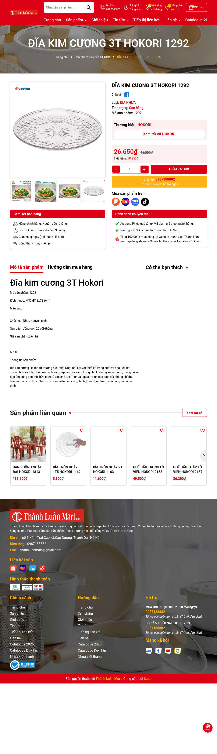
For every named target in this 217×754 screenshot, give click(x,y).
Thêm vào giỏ (179, 169)
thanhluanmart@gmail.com (40, 550)
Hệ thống (156, 7)
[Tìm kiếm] (88, 7)
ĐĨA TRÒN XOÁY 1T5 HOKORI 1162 (67, 469)
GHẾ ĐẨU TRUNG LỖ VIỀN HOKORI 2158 (148, 469)
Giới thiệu (100, 20)
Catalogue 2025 (199, 20)
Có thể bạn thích (164, 267)
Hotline (113, 7)
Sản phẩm (177, 7)
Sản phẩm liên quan (38, 413)
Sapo (148, 679)
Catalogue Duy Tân (24, 650)
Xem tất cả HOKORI (159, 134)
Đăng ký (134, 5)
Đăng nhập (136, 9)
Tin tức (119, 20)
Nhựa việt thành (22, 657)
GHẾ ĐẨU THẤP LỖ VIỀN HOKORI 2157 (187, 469)
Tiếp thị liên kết (146, 20)
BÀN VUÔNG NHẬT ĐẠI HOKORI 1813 (27, 469)
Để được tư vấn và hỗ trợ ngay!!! (159, 181)
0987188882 (36, 544)
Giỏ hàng (199, 7)
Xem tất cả (195, 412)
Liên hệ (171, 20)
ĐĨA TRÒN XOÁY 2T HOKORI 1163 (107, 469)
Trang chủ (52, 20)
